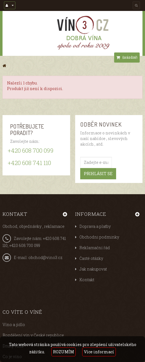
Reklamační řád (94, 247)
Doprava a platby (95, 226)
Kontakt (86, 279)
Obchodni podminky (99, 237)
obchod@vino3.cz (45, 257)
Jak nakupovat (93, 269)
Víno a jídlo (14, 324)
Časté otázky (91, 258)
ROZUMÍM (63, 351)
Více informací (99, 351)
